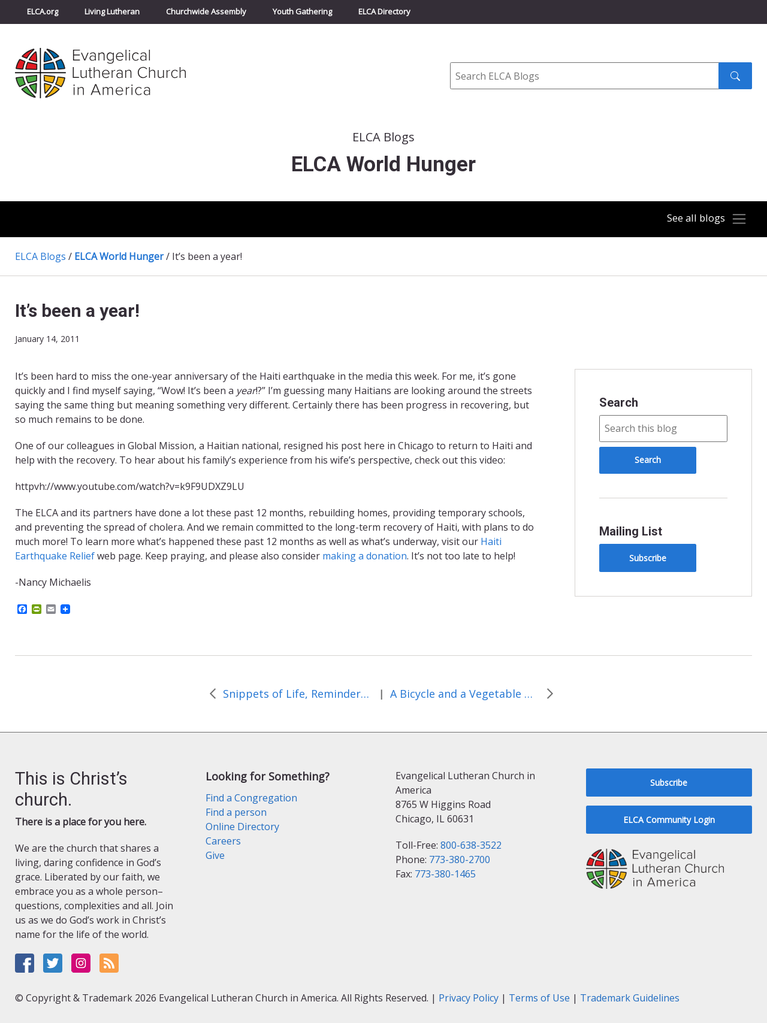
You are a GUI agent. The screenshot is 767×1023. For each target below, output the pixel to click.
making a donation (364, 555)
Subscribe (647, 558)
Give (215, 855)
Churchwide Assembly (206, 11)
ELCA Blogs (40, 256)
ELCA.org (42, 11)
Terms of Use (539, 997)
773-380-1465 (445, 873)
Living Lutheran (112, 11)
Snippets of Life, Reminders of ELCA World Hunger (298, 693)
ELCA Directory (384, 11)
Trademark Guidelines (630, 997)
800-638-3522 (471, 845)
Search (618, 402)
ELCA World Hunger (119, 256)
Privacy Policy (469, 997)
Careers (223, 841)
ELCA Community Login (669, 819)
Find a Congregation (251, 797)
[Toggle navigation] (703, 219)
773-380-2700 (459, 859)
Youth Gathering (302, 11)
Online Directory (242, 826)
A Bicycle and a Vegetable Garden (465, 693)
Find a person (236, 812)
